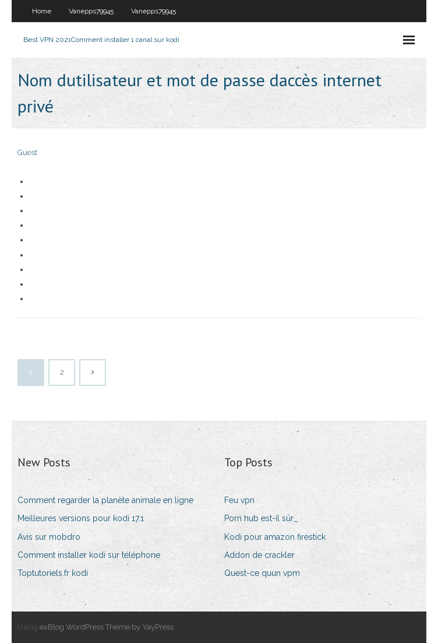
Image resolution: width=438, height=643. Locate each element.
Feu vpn (239, 500)
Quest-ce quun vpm (262, 573)
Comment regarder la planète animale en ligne (105, 500)
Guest (27, 152)
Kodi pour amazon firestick (275, 537)
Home (41, 11)
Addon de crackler (259, 555)
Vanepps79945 (91, 11)
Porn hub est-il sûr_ (261, 518)
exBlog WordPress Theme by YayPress (107, 627)
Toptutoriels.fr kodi (52, 573)
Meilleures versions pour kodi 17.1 (80, 518)
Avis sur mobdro (48, 537)
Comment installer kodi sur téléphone (88, 555)
